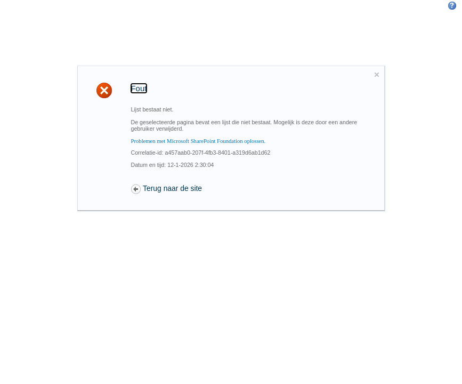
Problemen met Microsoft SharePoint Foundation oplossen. (198, 141)
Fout (139, 88)
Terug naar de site (172, 188)
